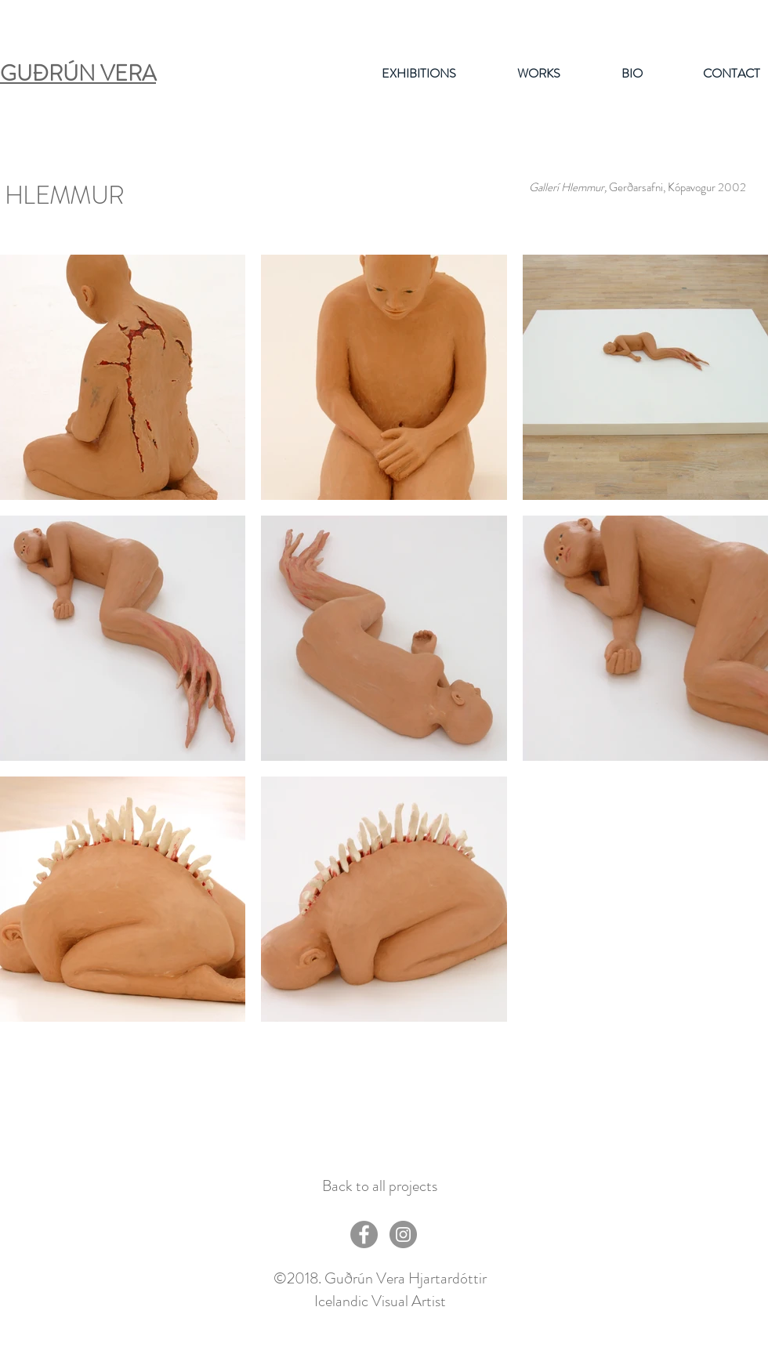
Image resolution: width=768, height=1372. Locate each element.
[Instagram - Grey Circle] (403, 1234)
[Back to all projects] (379, 1186)
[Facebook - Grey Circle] (364, 1234)
